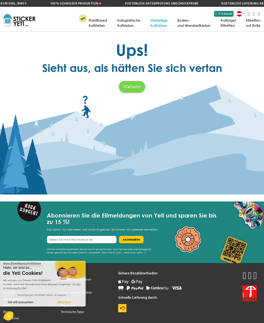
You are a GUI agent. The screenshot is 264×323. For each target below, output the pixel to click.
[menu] (150, 23)
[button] (9, 316)
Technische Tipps (72, 312)
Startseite (132, 86)
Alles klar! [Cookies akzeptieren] (36, 302)
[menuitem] (97, 23)
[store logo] (19, 20)
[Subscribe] (131, 239)
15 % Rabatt (224, 14)
